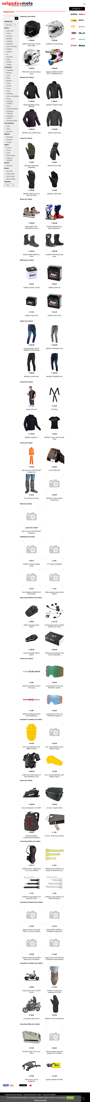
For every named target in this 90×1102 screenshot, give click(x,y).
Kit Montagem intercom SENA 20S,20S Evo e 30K (54, 626)
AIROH (7, 33)
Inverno (7, 148)
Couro (7, 129)
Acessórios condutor (9, 117)
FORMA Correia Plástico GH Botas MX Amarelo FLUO (54, 869)
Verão (7, 153)
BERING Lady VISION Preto (31, 133)
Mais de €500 (9, 179)
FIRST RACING (10, 46)
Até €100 (8, 171)
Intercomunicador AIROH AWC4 (31, 654)
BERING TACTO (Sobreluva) (54, 1018)
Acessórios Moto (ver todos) (30, 1024)
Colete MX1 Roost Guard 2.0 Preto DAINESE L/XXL (31, 776)
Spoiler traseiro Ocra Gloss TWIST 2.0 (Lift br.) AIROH (31, 930)
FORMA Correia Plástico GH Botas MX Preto (31, 897)
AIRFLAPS (9, 31)
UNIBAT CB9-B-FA (54, 287)
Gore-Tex (8, 131)
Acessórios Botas (11, 109)
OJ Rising (54, 409)
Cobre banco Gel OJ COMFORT (31, 1080)
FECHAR (70, 1097)
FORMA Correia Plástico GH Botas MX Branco (54, 897)
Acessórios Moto (10, 120)
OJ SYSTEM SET (54, 470)
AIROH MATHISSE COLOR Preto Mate (31, 44)
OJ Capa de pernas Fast (31, 1018)
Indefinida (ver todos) (27, 537)
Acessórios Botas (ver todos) (30, 841)
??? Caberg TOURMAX (54, 564)
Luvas (7, 75)
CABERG (8, 41)
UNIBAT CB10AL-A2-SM (31, 287)
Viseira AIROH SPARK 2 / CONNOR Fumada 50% (54, 930)
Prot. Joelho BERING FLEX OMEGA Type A (54, 748)
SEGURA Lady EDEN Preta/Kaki (31, 166)
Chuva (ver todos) (26, 443)
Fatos (7, 91)
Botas (7, 78)
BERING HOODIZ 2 (31, 437)
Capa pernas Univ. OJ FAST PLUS (31, 991)
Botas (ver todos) (26, 199)
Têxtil (7, 126)
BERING (8, 39)
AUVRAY (8, 36)
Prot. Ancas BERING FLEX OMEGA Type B (31, 748)
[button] (30, 1085)
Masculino (8, 137)
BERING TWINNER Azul (54, 376)
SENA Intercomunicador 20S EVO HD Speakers (54, 654)
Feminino (8, 139)
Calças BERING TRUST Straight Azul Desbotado (31, 349)
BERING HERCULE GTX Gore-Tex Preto (31, 194)
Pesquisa (77, 9)
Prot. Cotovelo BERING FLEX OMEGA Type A (54, 776)
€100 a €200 (9, 174)
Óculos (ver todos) (26, 658)
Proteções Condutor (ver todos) (31, 719)
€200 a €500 (9, 176)
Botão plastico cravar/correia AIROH (54, 593)
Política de (40, 1100)
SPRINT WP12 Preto (54, 166)
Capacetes (8, 70)
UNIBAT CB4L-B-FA (31, 315)
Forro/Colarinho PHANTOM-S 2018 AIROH (31, 593)
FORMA (8, 49)
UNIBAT (8, 65)
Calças (7, 83)
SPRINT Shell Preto (54, 133)
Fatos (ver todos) (26, 504)
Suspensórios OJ (31, 409)
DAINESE (8, 44)
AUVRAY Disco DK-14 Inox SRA (31, 1052)
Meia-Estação (9, 155)
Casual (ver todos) (26, 382)
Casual (7, 86)
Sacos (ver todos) (26, 780)
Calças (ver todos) (26, 321)
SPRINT (8, 62)
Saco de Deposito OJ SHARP (31, 808)
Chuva (7, 88)
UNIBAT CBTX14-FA (54, 315)
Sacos (7, 106)
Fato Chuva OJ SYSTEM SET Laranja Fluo (31, 471)
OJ (6, 54)
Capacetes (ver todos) (27, 16)
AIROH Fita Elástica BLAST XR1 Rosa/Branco (31, 715)
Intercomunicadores (11, 96)
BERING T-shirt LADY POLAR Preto (54, 438)
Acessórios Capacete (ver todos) (31, 902)
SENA (7, 59)
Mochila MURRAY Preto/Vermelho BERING (31, 836)
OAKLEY (8, 52)
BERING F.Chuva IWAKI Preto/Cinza (54, 499)
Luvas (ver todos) (26, 138)
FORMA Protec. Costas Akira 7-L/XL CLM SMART (31, 869)
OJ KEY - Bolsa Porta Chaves (54, 836)
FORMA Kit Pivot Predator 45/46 (31, 565)
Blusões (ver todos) (27, 77)
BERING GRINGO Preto (54, 105)
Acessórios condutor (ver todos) (31, 963)
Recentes (8, 166)
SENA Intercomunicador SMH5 (31, 626)
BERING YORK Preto (54, 194)
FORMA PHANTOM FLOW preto (54, 255)
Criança (7, 142)
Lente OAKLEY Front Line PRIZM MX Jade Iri (54, 687)
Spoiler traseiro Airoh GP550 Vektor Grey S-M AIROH (31, 958)
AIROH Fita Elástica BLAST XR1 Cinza (31, 687)
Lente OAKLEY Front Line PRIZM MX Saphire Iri (54, 715)
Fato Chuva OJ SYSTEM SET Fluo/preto (31, 532)
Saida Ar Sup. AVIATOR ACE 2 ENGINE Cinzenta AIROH (54, 958)
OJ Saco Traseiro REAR (54, 808)
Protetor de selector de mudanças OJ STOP (54, 991)
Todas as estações (8, 159)
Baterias (8, 80)
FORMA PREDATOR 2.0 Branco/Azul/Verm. (54, 227)
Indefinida (8, 93)
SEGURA (8, 57)
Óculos (7, 99)
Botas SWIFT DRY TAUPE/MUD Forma (31, 227)
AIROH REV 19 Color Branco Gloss (31, 72)
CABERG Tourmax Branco (54, 44)
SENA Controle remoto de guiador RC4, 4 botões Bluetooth (54, 1053)
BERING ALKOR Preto (31, 376)
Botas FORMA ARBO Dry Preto (31, 255)
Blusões (8, 73)
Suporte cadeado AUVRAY (54, 1079)
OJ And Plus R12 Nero (31, 498)
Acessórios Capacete (9, 112)
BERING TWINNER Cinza (54, 348)
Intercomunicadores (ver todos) (31, 597)
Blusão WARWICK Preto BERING (31, 105)
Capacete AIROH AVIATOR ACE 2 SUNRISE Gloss (54, 72)
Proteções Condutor (8, 102)
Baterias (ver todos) (27, 260)
